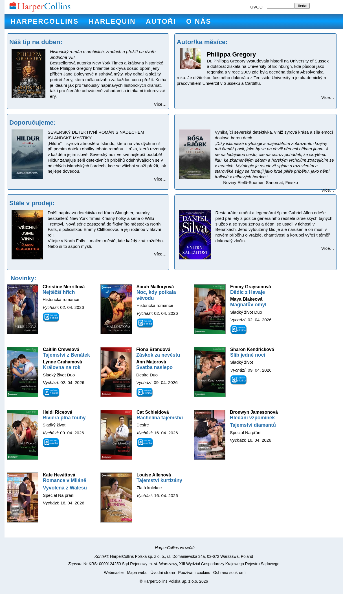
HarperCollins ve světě (175, 547)
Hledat (301, 6)
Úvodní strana (163, 572)
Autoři (161, 21)
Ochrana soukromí (229, 572)
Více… (160, 104)
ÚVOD (256, 7)
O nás (198, 21)
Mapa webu (137, 572)
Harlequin (112, 21)
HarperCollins (45, 21)
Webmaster (114, 572)
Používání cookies (194, 572)
